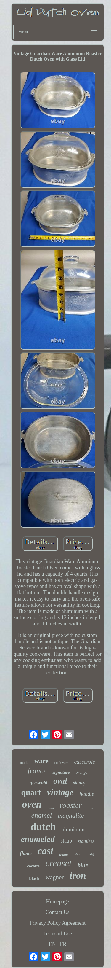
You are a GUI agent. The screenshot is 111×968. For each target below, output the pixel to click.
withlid (63, 854)
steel (77, 854)
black (34, 878)
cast (45, 851)
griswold (39, 782)
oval (60, 780)
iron (78, 875)
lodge (91, 854)
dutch (43, 826)
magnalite (71, 815)
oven (32, 804)
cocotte (33, 866)
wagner (55, 877)
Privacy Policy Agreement (58, 923)
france (37, 771)
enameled (38, 839)
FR (63, 944)
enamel (41, 815)
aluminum (73, 829)
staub (66, 841)
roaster (71, 805)
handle (86, 794)
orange (82, 772)
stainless (86, 841)
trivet (51, 808)
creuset (59, 863)
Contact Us (58, 912)
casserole (84, 762)
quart (31, 792)
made (24, 762)
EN (52, 944)
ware (41, 761)
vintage (60, 792)
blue (83, 865)
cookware (61, 763)
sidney (79, 782)
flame (26, 853)
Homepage (57, 902)
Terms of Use (57, 934)
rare (90, 808)
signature (61, 772)
